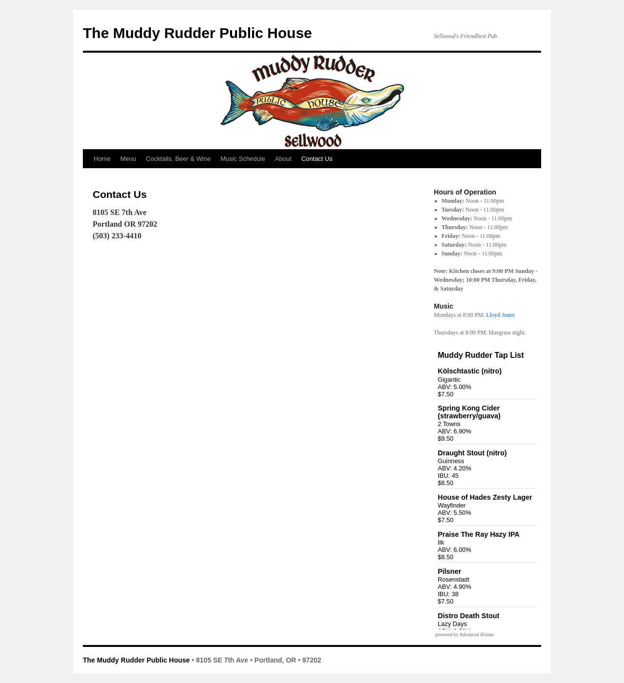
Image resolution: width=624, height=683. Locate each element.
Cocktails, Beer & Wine (178, 158)
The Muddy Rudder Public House (197, 33)
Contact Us (316, 158)
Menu (128, 158)
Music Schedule (242, 158)
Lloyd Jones (500, 315)
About (283, 158)
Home (102, 158)
